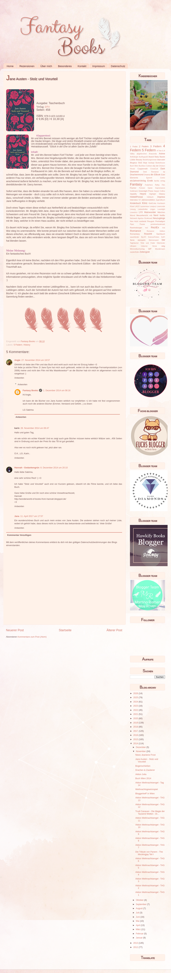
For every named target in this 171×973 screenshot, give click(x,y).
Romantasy (135, 234)
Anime (162, 153)
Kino (144, 203)
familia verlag (159, 181)
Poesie (142, 224)
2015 (136, 739)
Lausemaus (144, 206)
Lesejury (153, 206)
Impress (161, 197)
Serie (132, 240)
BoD (140, 163)
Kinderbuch (135, 203)
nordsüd (142, 221)
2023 (136, 706)
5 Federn (18, 345)
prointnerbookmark (158, 224)
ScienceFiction (153, 237)
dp (164, 172)
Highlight (152, 194)
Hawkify (133, 194)
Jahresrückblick (148, 200)
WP (149, 249)
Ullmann (133, 246)
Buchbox (142, 166)
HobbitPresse (136, 197)
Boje (145, 163)
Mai (138, 921)
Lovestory (133, 212)
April (138, 925)
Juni (138, 917)
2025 (136, 697)
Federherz (149, 185)
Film (163, 185)
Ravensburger (136, 228)
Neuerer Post (15, 630)
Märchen (161, 212)
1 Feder (134, 146)
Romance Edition (156, 231)
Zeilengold (145, 252)
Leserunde (161, 206)
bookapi (151, 163)
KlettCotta (152, 203)
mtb (150, 215)
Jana (16, 516)
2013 (136, 943)
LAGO (137, 206)
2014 (136, 743)
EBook (157, 174)
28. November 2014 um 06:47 (35, 428)
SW (163, 240)
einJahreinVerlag (138, 181)
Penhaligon (160, 221)
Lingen (152, 209)
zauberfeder (134, 252)
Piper (132, 224)
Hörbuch (150, 197)
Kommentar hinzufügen (19, 535)
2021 (136, 714)
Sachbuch (160, 234)
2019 (136, 723)
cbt (157, 166)
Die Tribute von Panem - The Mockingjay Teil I (149, 853)
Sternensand (153, 240)
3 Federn (155, 146)
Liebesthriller (143, 209)
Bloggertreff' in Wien (145, 793)
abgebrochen (142, 154)
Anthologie (134, 157)
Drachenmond (136, 174)
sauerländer (134, 237)
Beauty (139, 160)
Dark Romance (151, 172)
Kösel (132, 206)
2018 (136, 727)
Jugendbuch (160, 200)
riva (163, 228)
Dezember (141, 747)
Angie (17, 360)
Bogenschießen (142, 766)
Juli (138, 912)
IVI (140, 200)
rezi (146, 228)
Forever (142, 188)
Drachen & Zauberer (145, 770)
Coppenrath (142, 169)
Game (150, 188)
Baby (157, 157)
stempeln (142, 240)
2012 (136, 947)
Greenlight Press (146, 191)
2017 (136, 731)
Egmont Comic (155, 178)
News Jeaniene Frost (145, 755)
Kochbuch (161, 203)
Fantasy (136, 184)
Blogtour (133, 163)
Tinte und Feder (147, 243)
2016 (136, 735)
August (139, 908)
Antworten (19, 378)
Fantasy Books (30, 390)
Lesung (133, 209)
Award (151, 157)
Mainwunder (150, 212)
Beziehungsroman (150, 160)
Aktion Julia (140, 774)
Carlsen (149, 166)
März (138, 929)
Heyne (143, 194)
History (27, 345)
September (141, 904)
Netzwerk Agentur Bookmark (141, 218)
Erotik (150, 181)
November (141, 751)
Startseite (65, 630)
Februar (140, 933)
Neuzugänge (159, 218)
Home (10, 66)
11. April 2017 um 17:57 (31, 516)
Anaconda (153, 154)
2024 (136, 702)
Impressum (98, 66)
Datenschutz (118, 66)
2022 (136, 710)
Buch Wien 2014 (143, 778)
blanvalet (161, 160)
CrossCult (154, 169)
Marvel (132, 215)
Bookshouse (160, 163)
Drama (147, 175)
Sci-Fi (143, 237)
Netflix (162, 215)
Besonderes (65, 66)
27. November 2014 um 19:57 (35, 360)
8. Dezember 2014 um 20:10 (54, 467)
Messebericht (142, 215)
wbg (163, 246)
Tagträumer (134, 243)
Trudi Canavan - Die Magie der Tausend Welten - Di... (150, 812)
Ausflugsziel (143, 157)
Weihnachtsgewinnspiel (146, 789)
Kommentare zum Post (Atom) (32, 637)
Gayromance (160, 188)
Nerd (156, 215)
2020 (136, 718)
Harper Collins (159, 191)
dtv (152, 174)
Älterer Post (114, 630)
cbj (154, 166)
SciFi (163, 237)
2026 (136, 693)
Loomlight (161, 209)
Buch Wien (134, 166)
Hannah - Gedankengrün (26, 467)
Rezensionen (27, 66)
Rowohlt (148, 234)
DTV (47, 106)
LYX (141, 212)
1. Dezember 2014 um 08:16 (56, 390)
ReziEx (155, 227)
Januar (139, 938)
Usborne (144, 246)
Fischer (133, 188)
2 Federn (144, 146)
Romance (135, 230)
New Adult (134, 221)
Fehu (157, 185)
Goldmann (134, 191)
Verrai (154, 246)
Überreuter (161, 243)
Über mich (46, 66)
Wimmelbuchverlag (137, 249)
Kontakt (82, 66)
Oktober (140, 900)
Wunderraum (160, 249)
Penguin (150, 221)
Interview (134, 200)
